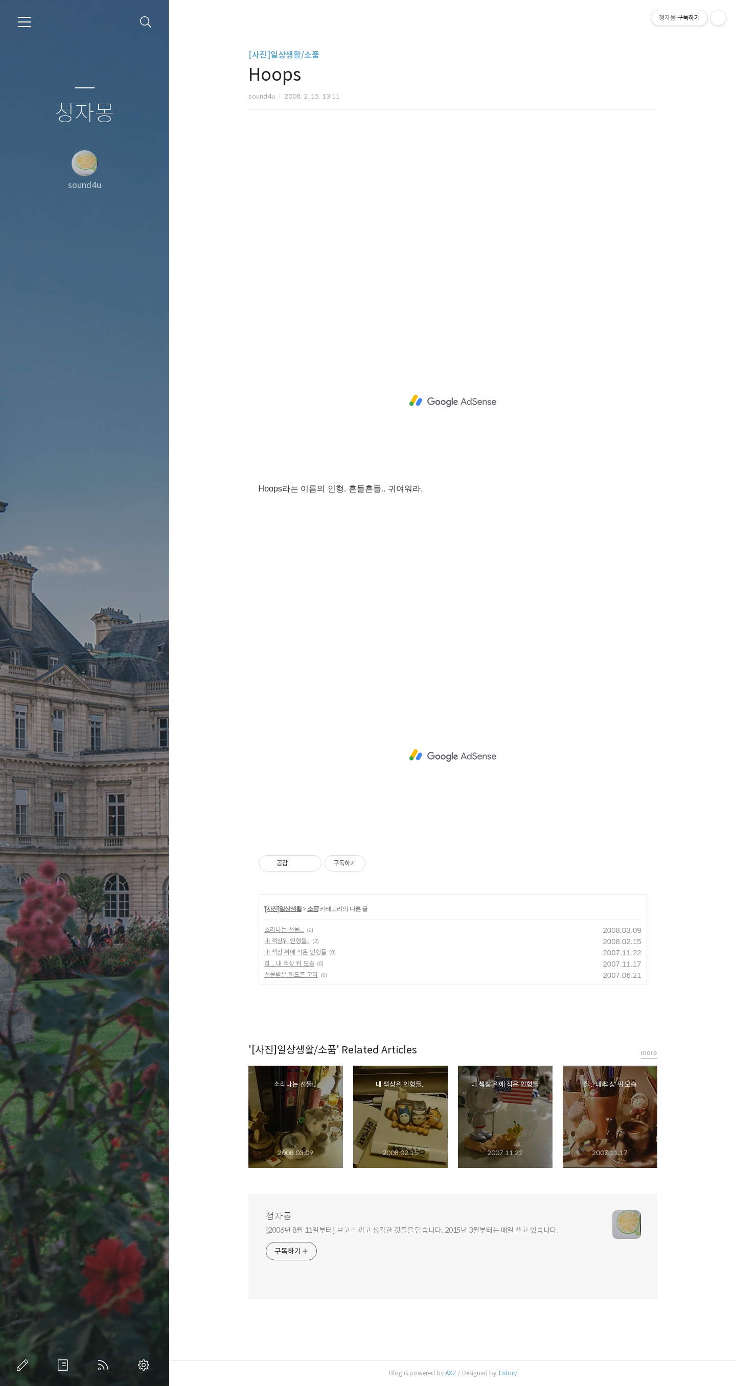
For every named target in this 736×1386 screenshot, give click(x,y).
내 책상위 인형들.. (287, 941)
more (649, 1052)
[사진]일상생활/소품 (283, 55)
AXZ (450, 1373)
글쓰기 (24, 1365)
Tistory (507, 1373)
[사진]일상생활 (283, 908)
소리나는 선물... (284, 929)
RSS (105, 1365)
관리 (145, 1365)
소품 (312, 908)
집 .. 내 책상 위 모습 (289, 963)
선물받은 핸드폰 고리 (291, 974)
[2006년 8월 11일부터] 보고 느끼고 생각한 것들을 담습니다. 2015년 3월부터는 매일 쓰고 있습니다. (412, 1230)
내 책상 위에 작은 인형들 (295, 952)
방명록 (65, 1365)
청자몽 (84, 113)
